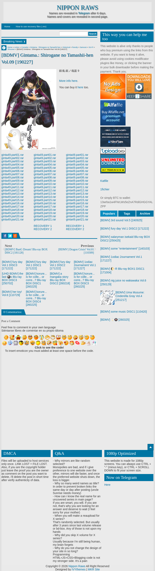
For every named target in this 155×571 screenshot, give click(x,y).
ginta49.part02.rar (12, 158)
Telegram (84, 13)
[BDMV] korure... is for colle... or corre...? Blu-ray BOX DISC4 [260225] (36, 298)
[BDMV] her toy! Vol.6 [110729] (12, 293)
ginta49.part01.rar (12, 154)
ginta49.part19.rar (12, 213)
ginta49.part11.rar (12, 187)
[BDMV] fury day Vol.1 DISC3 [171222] (12, 265)
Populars (109, 213)
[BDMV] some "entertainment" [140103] (125, 248)
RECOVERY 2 (43, 229)
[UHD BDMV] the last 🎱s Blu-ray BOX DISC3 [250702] (12, 278)
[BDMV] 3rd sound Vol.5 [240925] (121, 220)
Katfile (104, 180)
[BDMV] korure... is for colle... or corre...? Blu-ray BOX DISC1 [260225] (36, 280)
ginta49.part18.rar (12, 209)
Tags (127, 213)
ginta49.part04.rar (12, 164)
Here (107, 484)
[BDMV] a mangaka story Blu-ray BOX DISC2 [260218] (60, 278)
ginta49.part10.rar (12, 183)
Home (7, 26)
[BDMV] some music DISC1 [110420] (123, 311)
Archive (145, 213)
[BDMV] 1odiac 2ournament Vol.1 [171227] (85, 265)
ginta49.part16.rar (12, 203)
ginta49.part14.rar (12, 196)
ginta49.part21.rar (12, 219)
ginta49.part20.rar (12, 216)
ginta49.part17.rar (12, 206)
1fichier (104, 189)
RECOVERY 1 (43, 226)
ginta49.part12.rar (12, 190)
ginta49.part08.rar (12, 177)
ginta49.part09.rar (12, 180)
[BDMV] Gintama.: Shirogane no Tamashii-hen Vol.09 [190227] (47, 58)
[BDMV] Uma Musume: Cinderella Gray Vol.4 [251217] (129, 296)
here (80, 87)
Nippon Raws (77, 7)
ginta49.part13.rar (12, 193)
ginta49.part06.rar (12, 171)
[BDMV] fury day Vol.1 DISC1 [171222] (36, 265)
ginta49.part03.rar (12, 161)
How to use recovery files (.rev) (31, 26)
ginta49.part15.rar (12, 200)
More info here (68, 80)
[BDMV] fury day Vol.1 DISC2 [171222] (60, 265)
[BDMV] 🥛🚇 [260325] (115, 319)
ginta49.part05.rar (12, 167)
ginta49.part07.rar (12, 174)
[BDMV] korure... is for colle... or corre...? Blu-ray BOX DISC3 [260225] (84, 280)
